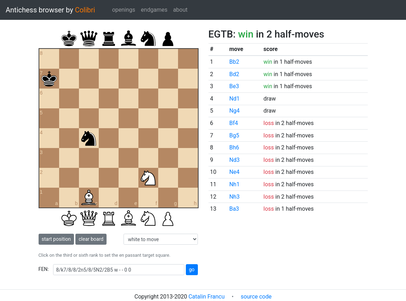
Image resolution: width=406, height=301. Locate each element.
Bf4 (233, 123)
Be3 (234, 86)
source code (256, 296)
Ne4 (234, 172)
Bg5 (234, 135)
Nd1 (234, 98)
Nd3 (234, 160)
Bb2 (234, 61)
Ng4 (234, 110)
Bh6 (234, 147)
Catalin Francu (206, 296)
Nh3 (234, 196)
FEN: (44, 269)
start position (56, 239)
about (180, 9)
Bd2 (234, 74)
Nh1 (234, 184)
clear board (91, 239)
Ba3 (234, 208)
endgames (154, 9)
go (192, 269)
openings (123, 9)
